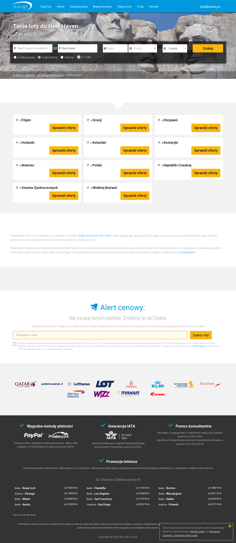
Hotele (61, 6)
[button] (210, 6)
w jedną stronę (24, 57)
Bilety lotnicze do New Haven (95, 235)
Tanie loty (45, 6)
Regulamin (214, 531)
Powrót (138, 48)
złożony (67, 57)
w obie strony (47, 57)
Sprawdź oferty (64, 128)
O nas (140, 6)
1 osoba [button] (172, 48)
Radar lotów (125, 6)
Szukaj (208, 48)
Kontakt (153, 6)
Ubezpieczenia (78, 6)
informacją (198, 346)
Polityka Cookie (197, 531)
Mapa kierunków (102, 6)
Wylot (111, 48)
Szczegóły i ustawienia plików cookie (179, 535)
